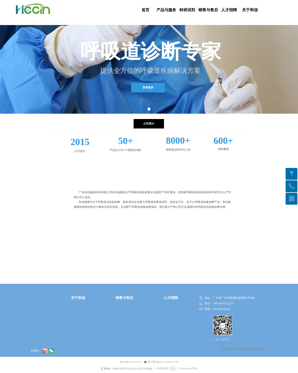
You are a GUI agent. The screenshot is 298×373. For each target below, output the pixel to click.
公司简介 (148, 123)
